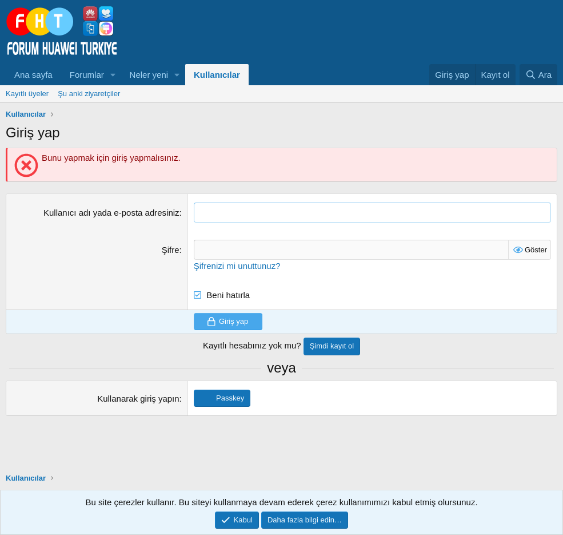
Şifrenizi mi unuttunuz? (237, 266)
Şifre (170, 250)
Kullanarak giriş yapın (138, 398)
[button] (113, 74)
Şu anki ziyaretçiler (89, 93)
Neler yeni (149, 75)
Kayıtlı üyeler (27, 93)
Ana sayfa (33, 75)
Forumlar (87, 75)
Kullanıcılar (217, 75)
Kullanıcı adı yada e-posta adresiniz (111, 212)
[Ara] (538, 74)
